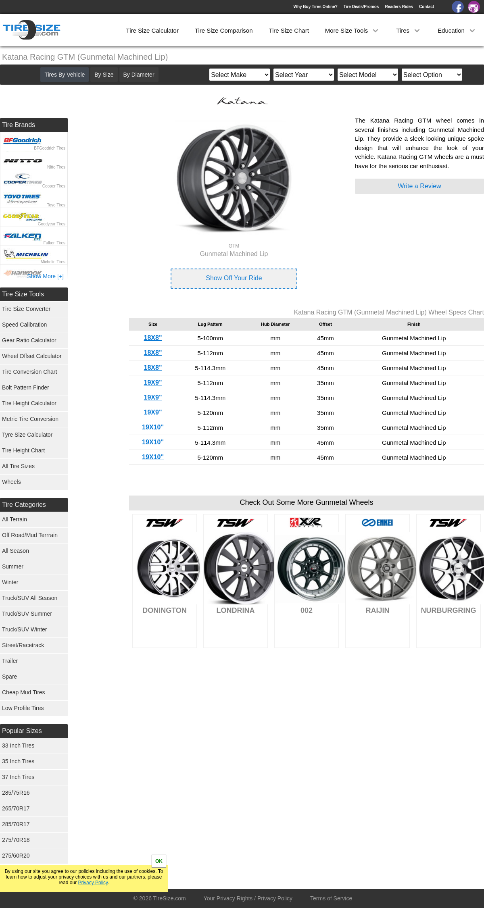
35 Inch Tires (18, 761)
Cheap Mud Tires (23, 692)
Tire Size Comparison (224, 30)
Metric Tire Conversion (30, 419)
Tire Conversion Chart (29, 372)
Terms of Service (331, 898)
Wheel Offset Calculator (32, 356)
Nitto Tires (56, 167)
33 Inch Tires (18, 745)
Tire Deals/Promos (361, 6)
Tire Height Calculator (29, 403)
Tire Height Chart (23, 450)
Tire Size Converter (26, 309)
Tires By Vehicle (64, 74)
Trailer (10, 661)
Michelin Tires (53, 262)
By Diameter (138, 74)
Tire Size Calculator (152, 30)
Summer (12, 566)
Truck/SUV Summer (27, 613)
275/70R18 (16, 840)
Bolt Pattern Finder (25, 387)
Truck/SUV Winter (24, 629)
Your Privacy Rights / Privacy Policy (248, 898)
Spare (9, 676)
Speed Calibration (24, 324)
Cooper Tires (53, 186)
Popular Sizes (22, 730)
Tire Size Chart (289, 30)
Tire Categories (24, 504)
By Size (103, 74)
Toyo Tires (56, 205)
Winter (10, 582)
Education (457, 30)
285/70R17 (16, 824)
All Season (15, 551)
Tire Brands (18, 124)
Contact (426, 6)
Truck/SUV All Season (29, 598)
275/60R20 (16, 855)
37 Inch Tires (18, 777)
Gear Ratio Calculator (29, 340)
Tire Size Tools (23, 294)
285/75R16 (16, 792)
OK (159, 861)
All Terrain (14, 519)
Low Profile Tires (23, 708)
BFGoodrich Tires (49, 148)
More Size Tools (352, 30)
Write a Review (419, 186)
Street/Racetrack (23, 645)
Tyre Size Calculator (27, 434)
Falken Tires (54, 243)
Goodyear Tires (51, 224)
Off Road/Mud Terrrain (30, 535)
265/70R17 (16, 808)
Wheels (11, 482)
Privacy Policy (93, 882)
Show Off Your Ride (234, 278)
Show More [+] (45, 276)
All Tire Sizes (18, 466)
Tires (408, 30)
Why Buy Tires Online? (315, 6)
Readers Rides (399, 6)
